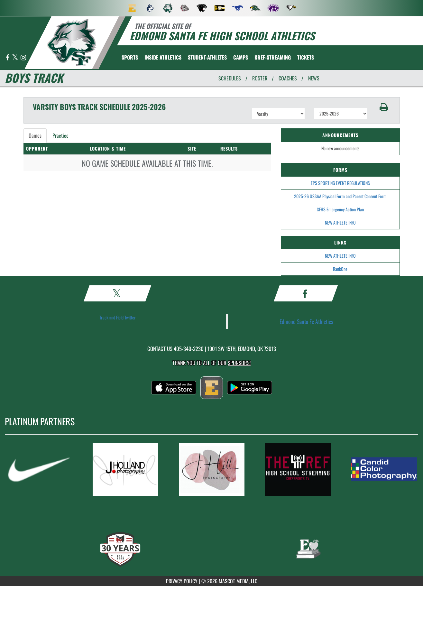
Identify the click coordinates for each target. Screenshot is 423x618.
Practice (60, 135)
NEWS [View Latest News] (313, 78)
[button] (383, 107)
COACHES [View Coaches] (288, 78)
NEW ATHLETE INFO (340, 222)
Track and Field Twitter (117, 317)
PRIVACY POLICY (182, 581)
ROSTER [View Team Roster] (259, 78)
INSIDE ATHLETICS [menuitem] (162, 57)
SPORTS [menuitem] (130, 57)
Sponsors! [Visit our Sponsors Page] (239, 363)
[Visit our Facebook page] (8, 57)
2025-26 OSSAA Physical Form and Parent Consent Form (340, 196)
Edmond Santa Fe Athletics (306, 321)
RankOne (340, 268)
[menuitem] (132, 8)
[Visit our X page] (15, 57)
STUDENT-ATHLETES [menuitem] (207, 57)
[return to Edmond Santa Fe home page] (71, 42)
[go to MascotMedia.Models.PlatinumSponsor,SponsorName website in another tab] (39, 469)
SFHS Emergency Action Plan (340, 209)
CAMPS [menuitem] (240, 57)
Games (35, 135)
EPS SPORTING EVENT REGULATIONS (340, 183)
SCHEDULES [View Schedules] (229, 78)
